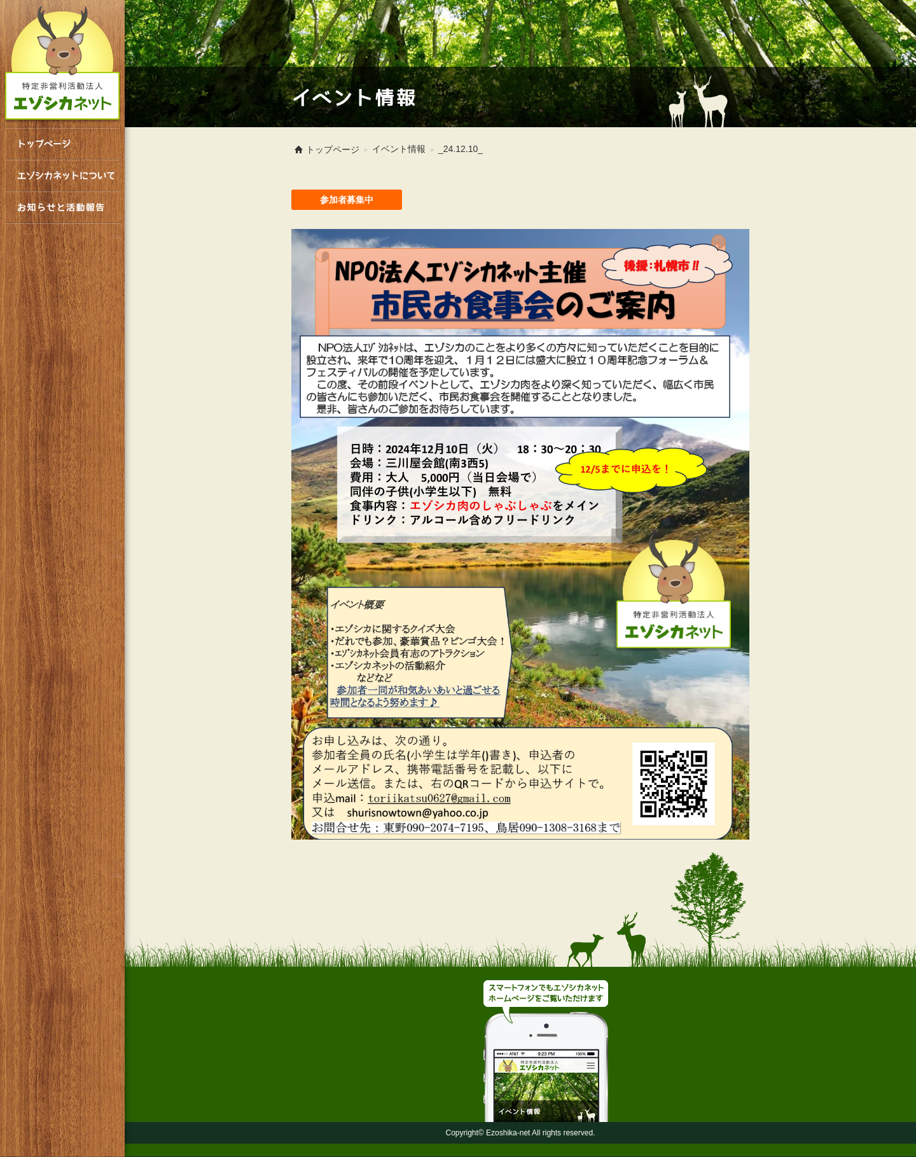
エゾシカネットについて (62, 175)
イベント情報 (399, 149)
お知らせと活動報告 (62, 207)
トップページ (62, 143)
